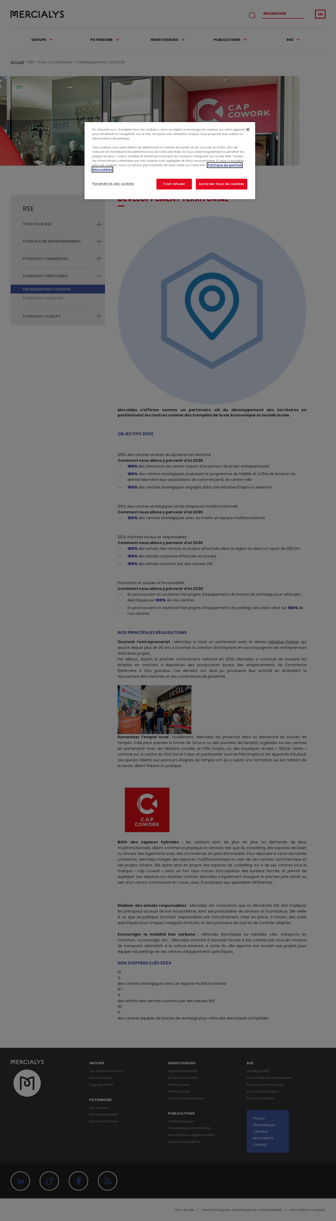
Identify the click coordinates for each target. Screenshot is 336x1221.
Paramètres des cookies (113, 184)
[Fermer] (248, 129)
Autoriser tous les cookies (221, 184)
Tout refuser (174, 184)
